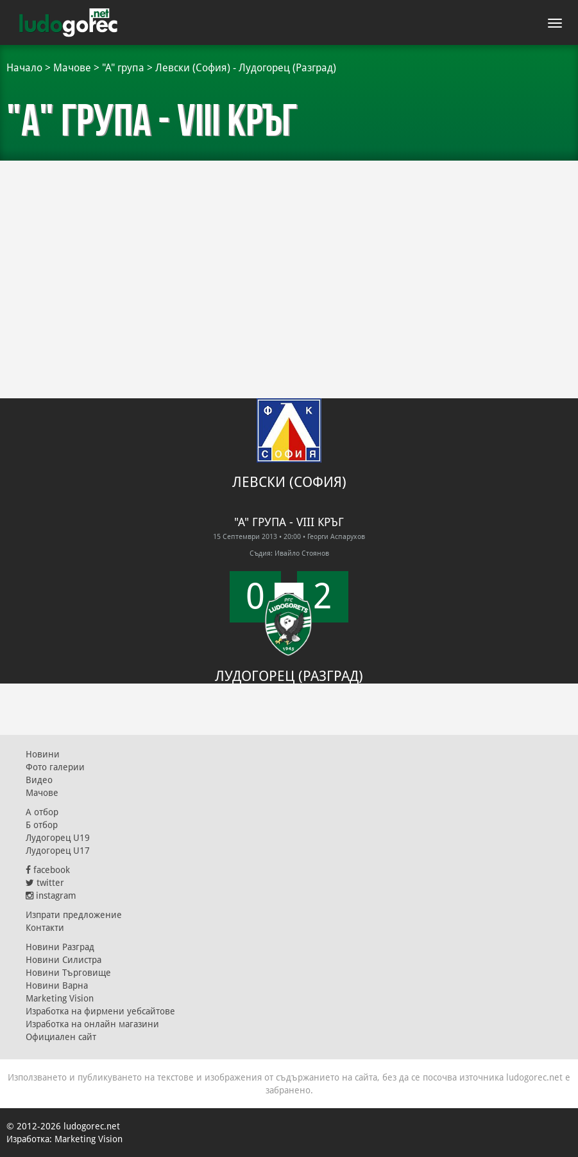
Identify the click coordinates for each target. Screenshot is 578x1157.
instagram (51, 895)
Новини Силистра (63, 960)
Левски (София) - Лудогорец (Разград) (245, 68)
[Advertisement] (289, 257)
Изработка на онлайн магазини (92, 1024)
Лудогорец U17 (58, 850)
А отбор (42, 812)
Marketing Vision (60, 998)
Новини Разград (60, 947)
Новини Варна (57, 985)
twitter (45, 883)
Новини (43, 754)
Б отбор (42, 825)
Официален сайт (61, 1037)
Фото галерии (55, 767)
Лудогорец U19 (58, 838)
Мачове (72, 68)
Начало (24, 68)
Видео (39, 780)
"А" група (123, 68)
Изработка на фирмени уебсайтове (100, 1011)
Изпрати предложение (74, 915)
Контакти (45, 928)
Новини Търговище (68, 972)
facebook (48, 870)
